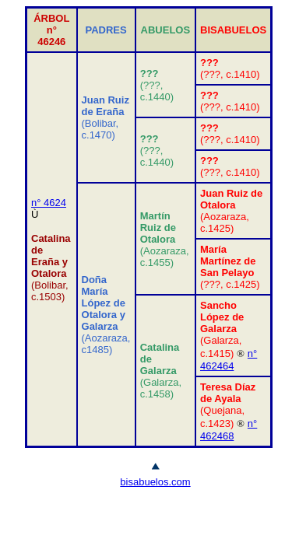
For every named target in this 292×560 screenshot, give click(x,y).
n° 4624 (48, 202)
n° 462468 (228, 430)
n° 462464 (228, 360)
